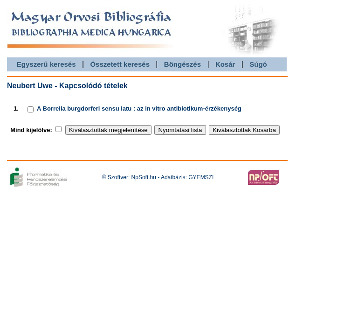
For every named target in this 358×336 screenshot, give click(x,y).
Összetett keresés (120, 64)
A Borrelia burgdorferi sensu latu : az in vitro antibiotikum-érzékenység (139, 108)
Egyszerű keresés (46, 64)
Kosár (225, 64)
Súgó (258, 64)
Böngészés (182, 64)
